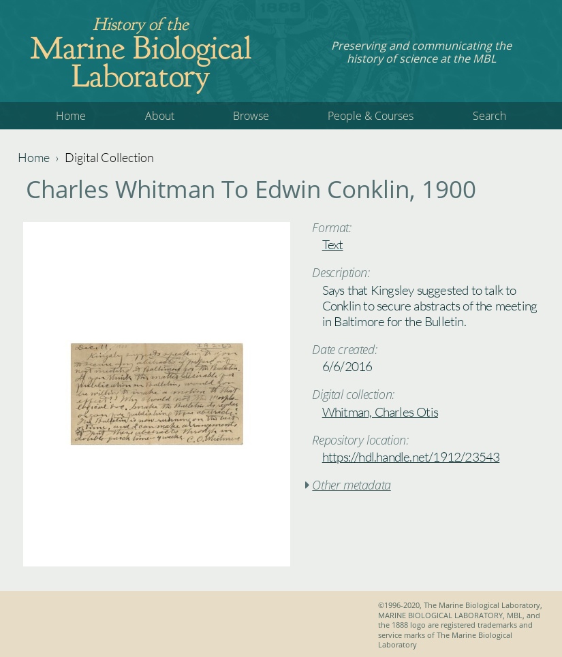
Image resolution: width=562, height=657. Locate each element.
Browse (251, 115)
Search (489, 115)
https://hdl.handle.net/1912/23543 (411, 457)
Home (71, 115)
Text (332, 244)
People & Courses (370, 115)
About (159, 115)
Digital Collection (109, 157)
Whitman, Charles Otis (380, 412)
